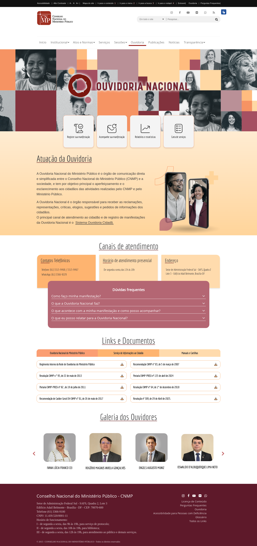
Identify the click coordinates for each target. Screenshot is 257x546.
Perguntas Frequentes (210, 3)
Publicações (156, 42)
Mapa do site (88, 3)
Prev (34, 454)
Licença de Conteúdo (194, 501)
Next (222, 454)
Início (42, 42)
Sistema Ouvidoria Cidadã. (94, 222)
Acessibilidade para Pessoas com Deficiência (179, 513)
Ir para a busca (146, 3)
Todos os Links (197, 521)
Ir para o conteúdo (107, 3)
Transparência (193, 42)
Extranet (181, 3)
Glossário (200, 517)
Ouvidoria (193, 3)
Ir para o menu (127, 3)
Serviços (104, 42)
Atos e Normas (83, 42)
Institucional (59, 42)
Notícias (174, 42)
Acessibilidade (43, 3)
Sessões (119, 42)
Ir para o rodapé (166, 3)
